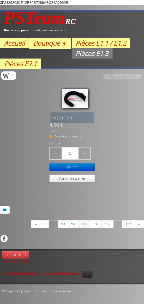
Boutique (50, 43)
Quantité (55, 143)
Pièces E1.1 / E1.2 (100, 43)
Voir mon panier (72, 178)
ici (87, 273)
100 (84, 224)
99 (73, 224)
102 (107, 224)
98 (63, 224)
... (53, 224)
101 (95, 224)
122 (128, 224)
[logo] (40, 24)
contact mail (15, 254)
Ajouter (72, 167)
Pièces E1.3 (91, 53)
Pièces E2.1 (20, 63)
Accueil (14, 43)
